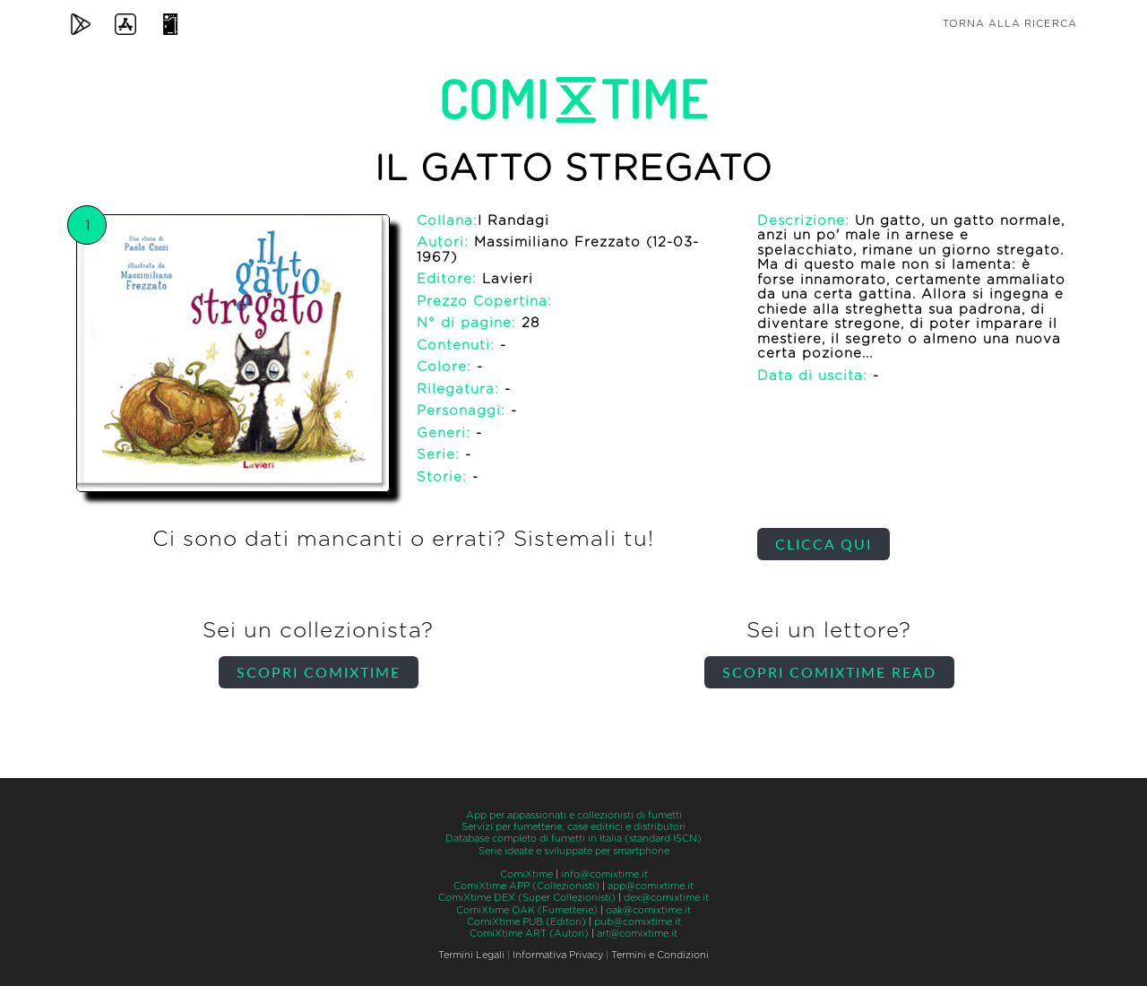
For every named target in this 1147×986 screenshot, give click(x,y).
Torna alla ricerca (1010, 24)
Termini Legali (471, 955)
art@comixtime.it (637, 933)
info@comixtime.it (604, 874)
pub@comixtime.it (637, 922)
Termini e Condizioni (660, 955)
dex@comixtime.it (666, 898)
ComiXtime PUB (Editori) (526, 922)
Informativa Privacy (558, 955)
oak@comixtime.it (648, 910)
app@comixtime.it (651, 886)
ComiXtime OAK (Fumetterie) (527, 910)
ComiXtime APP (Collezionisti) (526, 886)
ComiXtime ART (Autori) (529, 933)
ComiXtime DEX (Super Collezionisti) (527, 898)
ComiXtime (526, 874)
